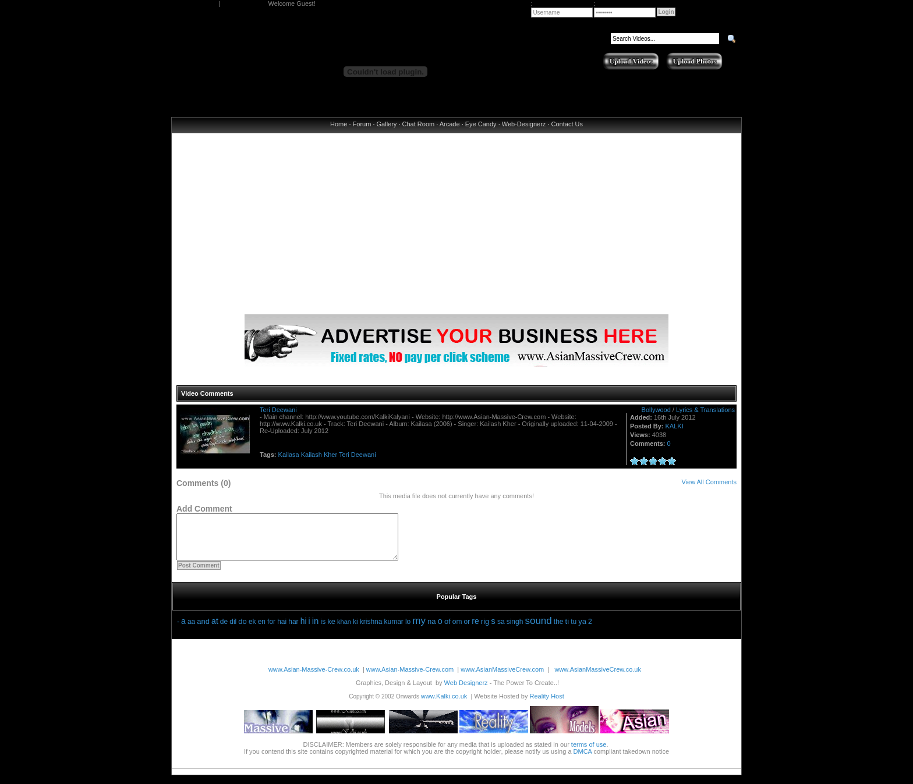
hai (281, 630)
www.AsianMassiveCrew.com (502, 678)
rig (485, 630)
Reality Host (546, 704)
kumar (393, 630)
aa (191, 630)
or (467, 630)
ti (567, 630)
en (262, 630)
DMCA (583, 760)
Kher (330, 454)
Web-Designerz (524, 123)
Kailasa (288, 454)
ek (252, 630)
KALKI (675, 426)
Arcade (450, 123)
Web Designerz (466, 691)
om (457, 630)
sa (501, 630)
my (419, 629)
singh (515, 630)
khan (344, 630)
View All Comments (709, 481)
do (242, 630)
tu (573, 630)
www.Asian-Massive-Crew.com (410, 678)
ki (355, 630)
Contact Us (567, 123)
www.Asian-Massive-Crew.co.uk (313, 678)
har (293, 630)
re (475, 629)
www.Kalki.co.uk (444, 704)
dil (232, 630)
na (431, 630)
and (203, 630)
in (315, 629)
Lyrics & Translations (705, 409)
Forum (362, 123)
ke (331, 630)
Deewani (363, 454)
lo (408, 630)
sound (538, 629)
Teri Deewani (278, 409)
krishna (371, 630)
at (214, 629)
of (447, 630)
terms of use (589, 753)
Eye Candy (481, 123)
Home (338, 123)
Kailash (311, 454)
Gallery (387, 123)
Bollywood (656, 409)
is (323, 630)
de (224, 630)
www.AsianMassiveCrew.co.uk (597, 678)
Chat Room (418, 123)
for (271, 630)
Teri (344, 454)
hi (303, 629)
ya (582, 630)
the (559, 630)
